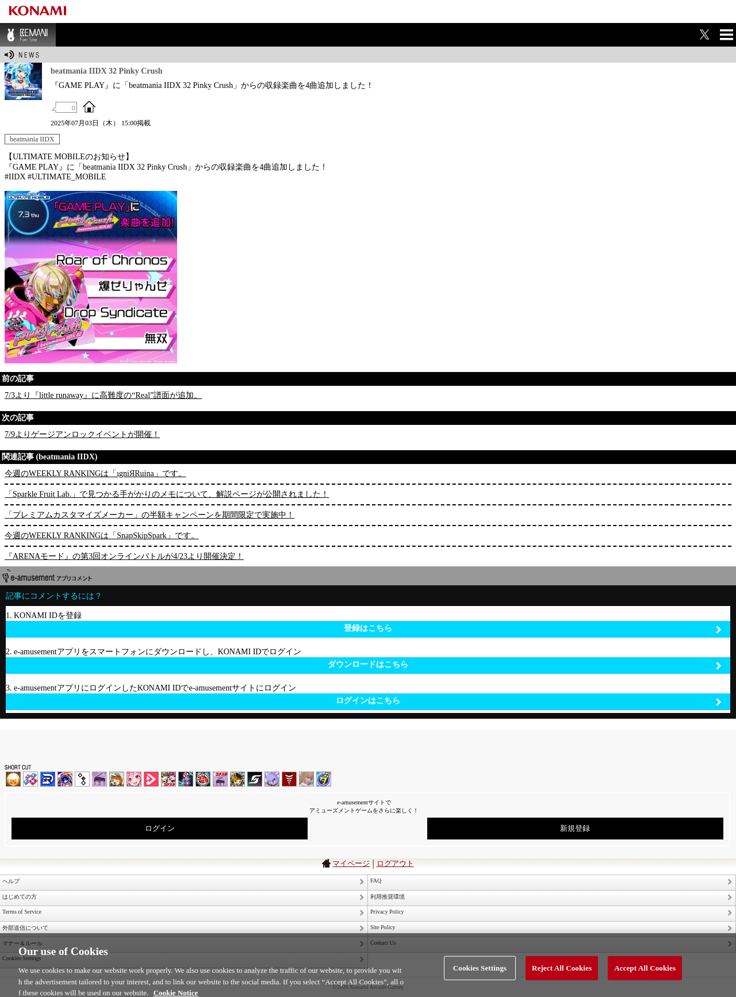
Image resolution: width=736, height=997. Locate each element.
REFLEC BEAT (271, 779)
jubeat (82, 779)
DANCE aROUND (151, 779)
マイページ (351, 863)
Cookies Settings (480, 976)
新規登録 (575, 828)
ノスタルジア (99, 779)
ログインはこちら (529, 701)
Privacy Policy (387, 911)
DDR (30, 779)
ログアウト (395, 863)
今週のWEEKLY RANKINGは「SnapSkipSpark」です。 (102, 535)
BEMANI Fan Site (28, 35)
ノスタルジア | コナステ (220, 779)
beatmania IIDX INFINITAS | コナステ (168, 779)
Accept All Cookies (645, 976)
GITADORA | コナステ (202, 779)
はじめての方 (19, 897)
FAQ (375, 880)
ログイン (160, 828)
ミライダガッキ (323, 779)
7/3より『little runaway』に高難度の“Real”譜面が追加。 (103, 395)
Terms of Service (21, 911)
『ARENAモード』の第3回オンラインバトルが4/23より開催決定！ (124, 556)
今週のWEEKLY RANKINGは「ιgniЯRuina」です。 (95, 473)
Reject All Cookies (562, 976)
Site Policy (383, 927)
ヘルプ (11, 881)
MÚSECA (289, 779)
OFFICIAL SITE (89, 106)
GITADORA (64, 779)
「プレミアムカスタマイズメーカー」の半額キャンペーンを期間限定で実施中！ (149, 515)
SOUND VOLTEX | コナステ (254, 779)
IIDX (13, 779)
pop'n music (116, 779)
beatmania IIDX (32, 139)
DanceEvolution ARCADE (306, 779)
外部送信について (25, 928)
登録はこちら (533, 629)
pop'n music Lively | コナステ (237, 779)
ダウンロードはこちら (525, 665)
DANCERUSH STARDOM (47, 779)
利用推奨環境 (387, 897)
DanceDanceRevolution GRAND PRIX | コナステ (185, 779)
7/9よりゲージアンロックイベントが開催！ (82, 434)
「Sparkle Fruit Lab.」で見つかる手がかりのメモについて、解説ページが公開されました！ (167, 494)
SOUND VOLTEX (133, 779)
